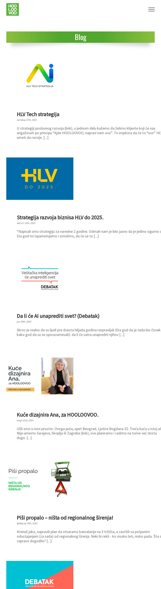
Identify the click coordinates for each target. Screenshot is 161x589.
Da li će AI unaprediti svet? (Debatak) (58, 315)
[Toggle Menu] (151, 9)
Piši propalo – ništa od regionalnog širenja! (65, 517)
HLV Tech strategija (38, 114)
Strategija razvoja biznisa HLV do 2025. (60, 217)
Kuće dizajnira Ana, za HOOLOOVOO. (58, 414)
